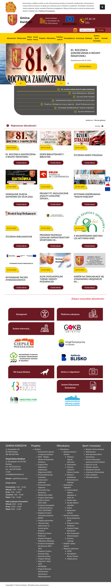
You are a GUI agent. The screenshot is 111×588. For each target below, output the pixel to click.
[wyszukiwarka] (87, 30)
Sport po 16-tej (91, 464)
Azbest (69, 508)
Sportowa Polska (44, 556)
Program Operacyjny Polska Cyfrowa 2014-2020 (45, 500)
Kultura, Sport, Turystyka (97, 38)
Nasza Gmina (29, 38)
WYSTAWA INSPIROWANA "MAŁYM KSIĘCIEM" (74, 108)
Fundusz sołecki (60, 38)
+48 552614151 (14, 467)
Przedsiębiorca (69, 38)
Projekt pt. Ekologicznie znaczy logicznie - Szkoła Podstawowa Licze (67, 104)
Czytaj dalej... (85, 66)
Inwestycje (80, 38)
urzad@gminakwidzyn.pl (15, 474)
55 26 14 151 (90, 20)
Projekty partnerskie (45, 520)
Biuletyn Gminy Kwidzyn (95, 449)
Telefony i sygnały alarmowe (70, 459)
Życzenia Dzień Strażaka (84, 96)
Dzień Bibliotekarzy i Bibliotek (81, 93)
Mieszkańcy (51, 38)
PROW (40, 518)
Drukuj (99, 126)
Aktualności (11, 38)
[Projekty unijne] (107, 189)
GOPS (69, 551)
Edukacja (88, 38)
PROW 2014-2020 (45, 495)
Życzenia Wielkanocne (84, 111)
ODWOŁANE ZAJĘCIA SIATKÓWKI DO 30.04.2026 (73, 100)
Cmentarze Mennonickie (95, 472)
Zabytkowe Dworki (93, 470)
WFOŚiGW (42, 566)
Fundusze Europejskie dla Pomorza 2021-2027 (46, 545)
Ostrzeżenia (71, 464)
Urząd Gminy (35, 38)
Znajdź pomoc (72, 559)
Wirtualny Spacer (92, 477)
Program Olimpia (44, 559)
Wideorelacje (91, 452)
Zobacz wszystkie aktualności (87, 298)
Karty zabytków (91, 475)
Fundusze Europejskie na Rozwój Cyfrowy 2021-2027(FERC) (46, 507)
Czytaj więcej (21, 163)
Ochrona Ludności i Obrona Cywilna (73, 469)
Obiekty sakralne (92, 467)
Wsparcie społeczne (71, 548)
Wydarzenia (21, 38)
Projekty (42, 38)
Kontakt (105, 38)
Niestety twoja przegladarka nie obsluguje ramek (24, 421)
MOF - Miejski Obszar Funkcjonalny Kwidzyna (46, 459)
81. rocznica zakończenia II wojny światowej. (76, 89)
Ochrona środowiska (71, 515)
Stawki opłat (71, 500)
